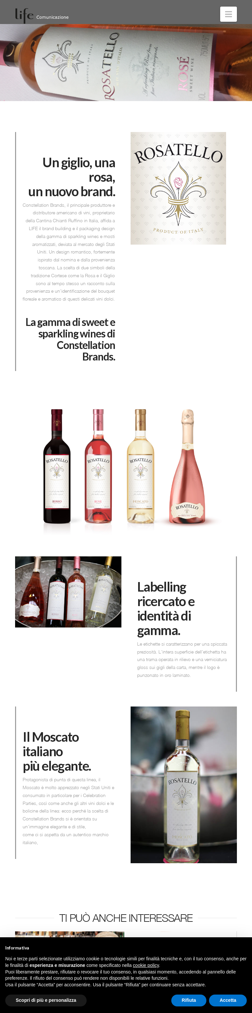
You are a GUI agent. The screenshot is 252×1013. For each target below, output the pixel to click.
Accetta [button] (228, 1000)
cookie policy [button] (146, 965)
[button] (228, 14)
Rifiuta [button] (189, 1000)
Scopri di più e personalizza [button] (46, 1000)
